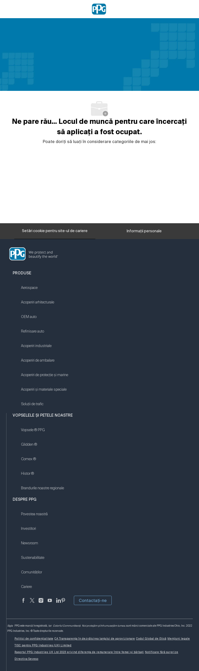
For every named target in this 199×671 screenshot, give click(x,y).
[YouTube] (49, 603)
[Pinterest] (63, 603)
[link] (44, 291)
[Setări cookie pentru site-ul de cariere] (55, 231)
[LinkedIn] (58, 603)
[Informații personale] (144, 232)
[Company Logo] (98, 9)
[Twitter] (32, 603)
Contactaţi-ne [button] (93, 600)
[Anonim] (23, 603)
